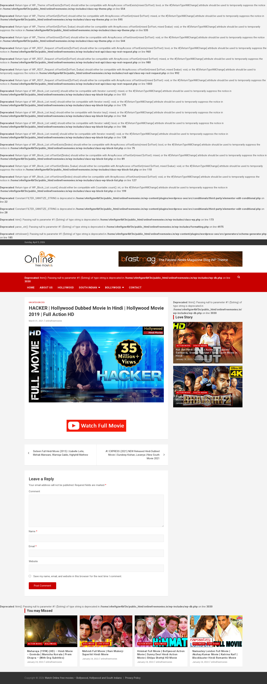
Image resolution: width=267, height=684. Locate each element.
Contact (135, 287)
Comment (34, 491)
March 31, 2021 (36, 321)
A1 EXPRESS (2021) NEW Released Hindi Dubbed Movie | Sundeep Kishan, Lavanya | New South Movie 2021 (133, 455)
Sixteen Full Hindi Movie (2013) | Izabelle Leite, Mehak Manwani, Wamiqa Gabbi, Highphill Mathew (60, 453)
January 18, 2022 (184, 359)
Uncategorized (37, 302)
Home (31, 287)
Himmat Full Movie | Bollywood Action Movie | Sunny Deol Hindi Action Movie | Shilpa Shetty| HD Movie (161, 654)
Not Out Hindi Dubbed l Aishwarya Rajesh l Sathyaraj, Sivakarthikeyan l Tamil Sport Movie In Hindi (206, 352)
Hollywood (66, 287)
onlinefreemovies (53, 321)
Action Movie (184, 346)
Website (33, 561)
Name (33, 531)
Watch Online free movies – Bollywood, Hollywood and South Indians (83, 677)
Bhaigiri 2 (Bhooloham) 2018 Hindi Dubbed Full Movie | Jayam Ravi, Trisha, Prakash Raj (205, 398)
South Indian (88, 287)
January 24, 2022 (35, 662)
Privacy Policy (132, 677)
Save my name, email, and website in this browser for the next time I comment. (77, 576)
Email (33, 546)
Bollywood (113, 287)
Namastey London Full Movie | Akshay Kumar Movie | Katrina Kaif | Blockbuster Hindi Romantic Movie (215, 654)
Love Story (103, 644)
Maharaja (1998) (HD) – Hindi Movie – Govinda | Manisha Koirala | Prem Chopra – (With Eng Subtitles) (50, 654)
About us (46, 287)
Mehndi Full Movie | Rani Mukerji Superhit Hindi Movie (102, 653)
